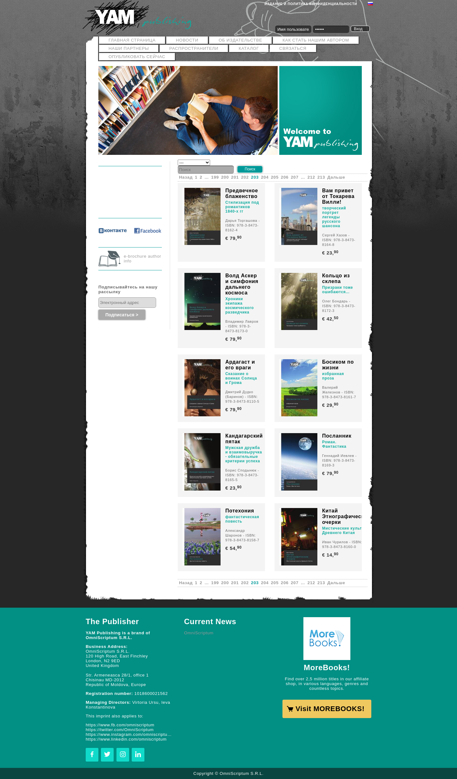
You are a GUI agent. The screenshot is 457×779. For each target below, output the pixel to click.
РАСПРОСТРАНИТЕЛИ (193, 48)
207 (294, 177)
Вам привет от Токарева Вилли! (338, 196)
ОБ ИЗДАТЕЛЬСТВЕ (240, 40)
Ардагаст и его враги (240, 364)
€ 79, (234, 238)
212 (311, 177)
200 (225, 177)
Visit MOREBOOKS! (329, 709)
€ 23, (331, 252)
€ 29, (331, 405)
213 (321, 177)
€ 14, (331, 555)
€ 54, (234, 548)
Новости (187, 40)
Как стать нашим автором (315, 40)
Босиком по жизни (338, 364)
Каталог (249, 48)
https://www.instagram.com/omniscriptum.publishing (130, 734)
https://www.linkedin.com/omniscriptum (126, 739)
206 (284, 177)
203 (255, 177)
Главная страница (132, 40)
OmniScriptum (199, 632)
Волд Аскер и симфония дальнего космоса (241, 284)
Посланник (337, 436)
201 (235, 177)
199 (215, 177)
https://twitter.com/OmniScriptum (120, 729)
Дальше (336, 177)
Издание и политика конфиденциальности (311, 4)
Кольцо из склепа (336, 278)
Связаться (293, 48)
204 (264, 177)
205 (275, 177)
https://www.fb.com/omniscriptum (120, 725)
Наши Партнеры (129, 48)
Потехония (239, 510)
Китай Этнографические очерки (346, 516)
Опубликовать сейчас (137, 56)
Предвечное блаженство (241, 193)
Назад (186, 177)
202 (244, 177)
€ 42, (331, 318)
